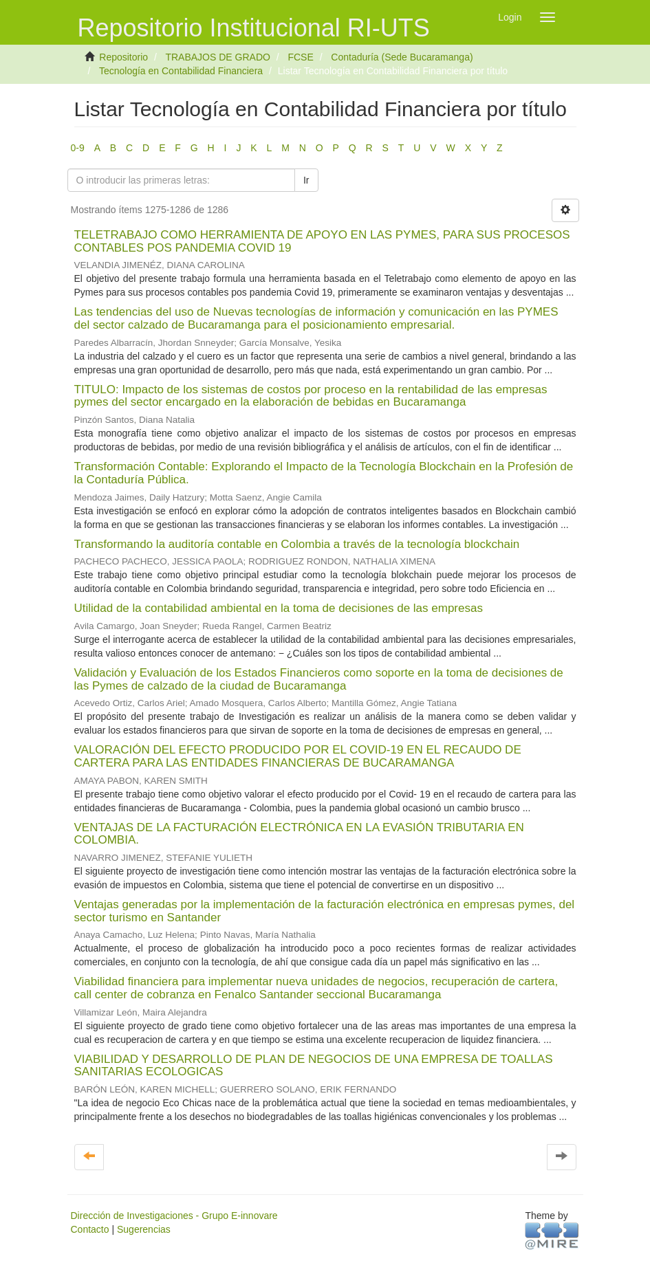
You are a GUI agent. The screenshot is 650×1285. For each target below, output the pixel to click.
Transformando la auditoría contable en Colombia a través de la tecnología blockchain (297, 544)
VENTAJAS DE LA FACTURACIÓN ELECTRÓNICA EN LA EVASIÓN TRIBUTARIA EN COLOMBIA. (299, 834)
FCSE (300, 57)
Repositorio (123, 57)
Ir (306, 180)
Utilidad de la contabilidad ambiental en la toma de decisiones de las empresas (278, 608)
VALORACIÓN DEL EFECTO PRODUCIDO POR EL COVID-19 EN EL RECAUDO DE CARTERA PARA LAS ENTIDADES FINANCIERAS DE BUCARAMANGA (297, 756)
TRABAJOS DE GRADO (217, 57)
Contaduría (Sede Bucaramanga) (402, 57)
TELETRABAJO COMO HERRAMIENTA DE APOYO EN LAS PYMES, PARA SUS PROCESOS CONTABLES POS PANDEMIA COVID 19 (322, 241)
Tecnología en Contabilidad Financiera (181, 70)
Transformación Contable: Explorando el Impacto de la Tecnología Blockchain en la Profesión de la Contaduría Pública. (324, 473)
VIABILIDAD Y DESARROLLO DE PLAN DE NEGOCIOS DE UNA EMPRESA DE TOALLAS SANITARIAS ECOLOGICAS (313, 1066)
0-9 (78, 147)
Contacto (90, 1229)
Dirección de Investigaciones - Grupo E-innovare (174, 1215)
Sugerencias (144, 1229)
